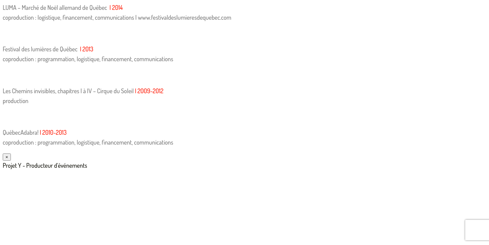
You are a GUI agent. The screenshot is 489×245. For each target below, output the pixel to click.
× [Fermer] (6, 157)
